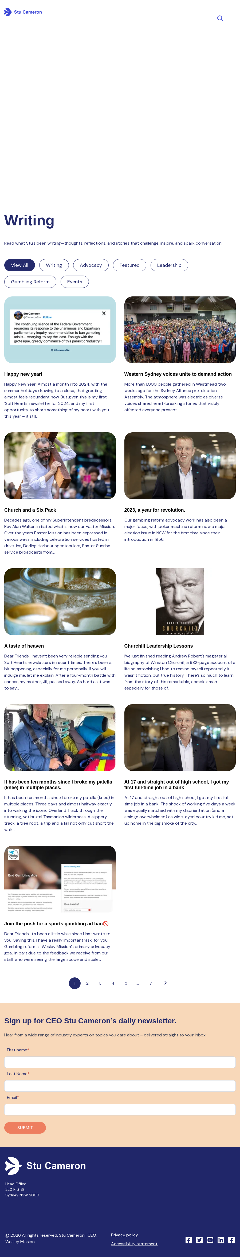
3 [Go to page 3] (100, 983)
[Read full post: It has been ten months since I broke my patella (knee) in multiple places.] (60, 737)
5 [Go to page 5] (126, 983)
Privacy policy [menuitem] (124, 1235)
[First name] (120, 1062)
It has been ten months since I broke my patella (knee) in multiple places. (58, 784)
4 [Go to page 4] (113, 983)
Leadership (169, 265)
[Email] (120, 1109)
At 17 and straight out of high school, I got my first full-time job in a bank (176, 784)
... (137, 983)
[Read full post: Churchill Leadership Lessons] (180, 601)
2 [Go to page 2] (87, 983)
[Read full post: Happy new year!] (60, 329)
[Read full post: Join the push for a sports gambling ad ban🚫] (60, 879)
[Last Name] (120, 1086)
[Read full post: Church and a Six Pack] (60, 465)
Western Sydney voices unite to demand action (178, 374)
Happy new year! (23, 374)
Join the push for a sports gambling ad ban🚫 (56, 923)
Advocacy (91, 265)
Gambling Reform (30, 282)
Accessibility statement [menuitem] (134, 1244)
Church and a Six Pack (30, 510)
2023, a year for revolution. (154, 510)
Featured (130, 265)
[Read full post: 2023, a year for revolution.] (180, 465)
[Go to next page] (165, 983)
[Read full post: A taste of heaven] (60, 601)
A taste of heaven (24, 646)
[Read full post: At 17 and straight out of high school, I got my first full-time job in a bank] (180, 737)
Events (74, 282)
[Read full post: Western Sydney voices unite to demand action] (180, 329)
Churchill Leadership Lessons (158, 646)
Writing (54, 265)
